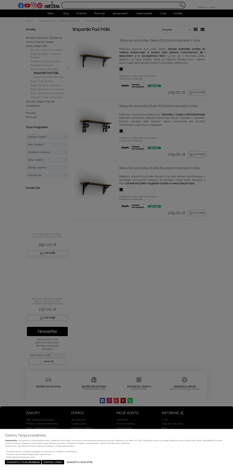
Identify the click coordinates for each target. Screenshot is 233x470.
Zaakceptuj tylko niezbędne (23, 462)
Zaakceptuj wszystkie (79, 462)
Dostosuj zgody (53, 462)
